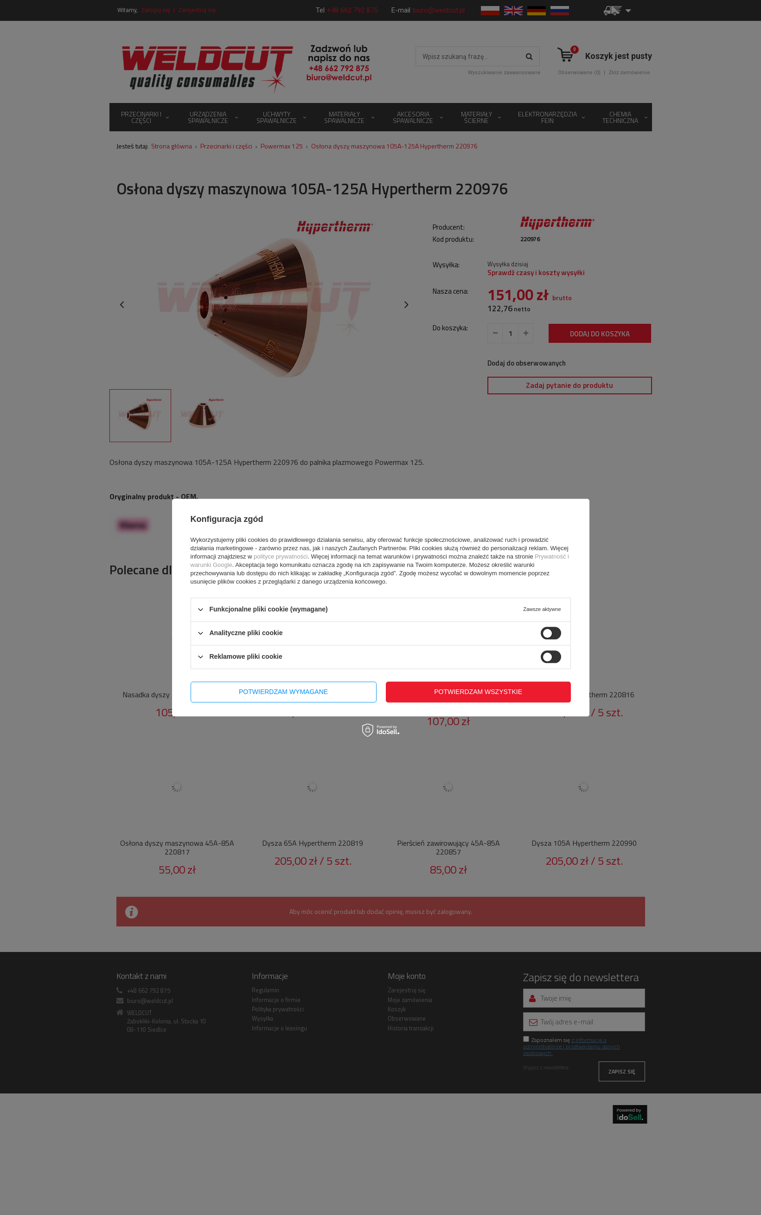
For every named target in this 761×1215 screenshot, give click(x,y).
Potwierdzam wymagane (283, 691)
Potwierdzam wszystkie (478, 691)
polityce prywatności (280, 556)
